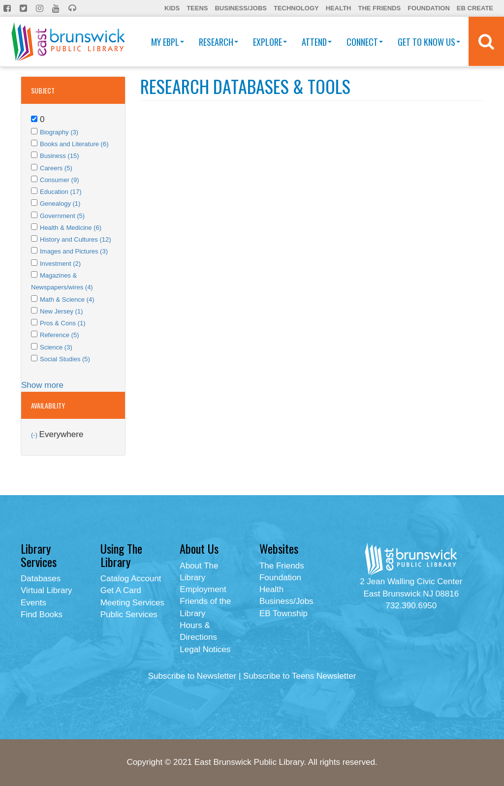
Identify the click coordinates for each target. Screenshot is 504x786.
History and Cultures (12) (75, 239)
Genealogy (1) (60, 203)
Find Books (42, 614)
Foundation (429, 8)
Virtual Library (46, 590)
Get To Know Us (429, 41)
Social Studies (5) (65, 359)
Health (338, 8)
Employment (203, 589)
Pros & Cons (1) (62, 323)
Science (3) (56, 347)
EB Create (475, 8)
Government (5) (62, 216)
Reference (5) (59, 335)
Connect (364, 41)
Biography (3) (59, 132)
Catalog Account (130, 578)
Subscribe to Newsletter (192, 676)
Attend (317, 41)
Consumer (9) (59, 180)
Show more (42, 385)
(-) (35, 435)
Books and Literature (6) (74, 144)
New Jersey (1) (61, 311)
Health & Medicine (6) (70, 227)
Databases (41, 578)
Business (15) (59, 155)
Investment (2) (60, 263)
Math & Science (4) (67, 299)
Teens (197, 8)
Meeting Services (132, 602)
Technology (296, 8)
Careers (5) (56, 168)
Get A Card (120, 590)
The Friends (379, 8)
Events (33, 602)
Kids (172, 8)
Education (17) (61, 191)
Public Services (129, 614)
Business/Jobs (240, 8)
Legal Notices (205, 649)
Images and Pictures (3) (74, 251)
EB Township (283, 613)
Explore (270, 41)
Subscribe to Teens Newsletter (299, 676)
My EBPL (167, 41)
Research (218, 41)
